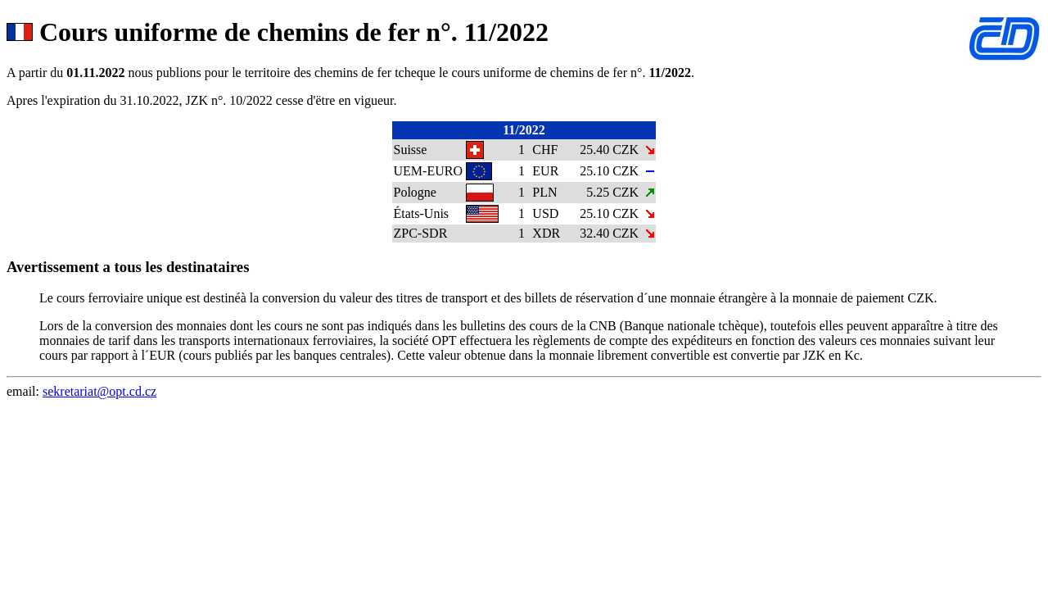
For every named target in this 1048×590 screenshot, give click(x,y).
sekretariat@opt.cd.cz (99, 391)
